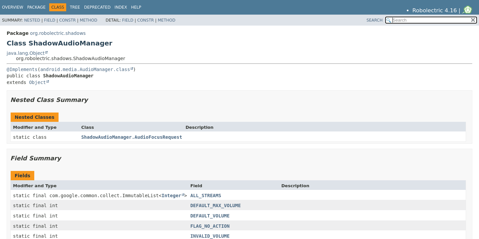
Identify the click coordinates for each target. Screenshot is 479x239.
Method (88, 20)
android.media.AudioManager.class (85, 69)
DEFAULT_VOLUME (210, 215)
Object (37, 82)
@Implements (22, 69)
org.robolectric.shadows (57, 33)
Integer (171, 195)
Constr (67, 20)
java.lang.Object (26, 53)
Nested (32, 20)
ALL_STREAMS (205, 195)
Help (136, 7)
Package (36, 7)
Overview (12, 7)
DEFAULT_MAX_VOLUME (215, 205)
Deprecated (97, 7)
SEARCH (375, 20)
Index (120, 7)
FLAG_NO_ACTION (210, 226)
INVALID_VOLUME (210, 236)
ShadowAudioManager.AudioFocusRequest (131, 137)
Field (49, 20)
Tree (75, 7)
